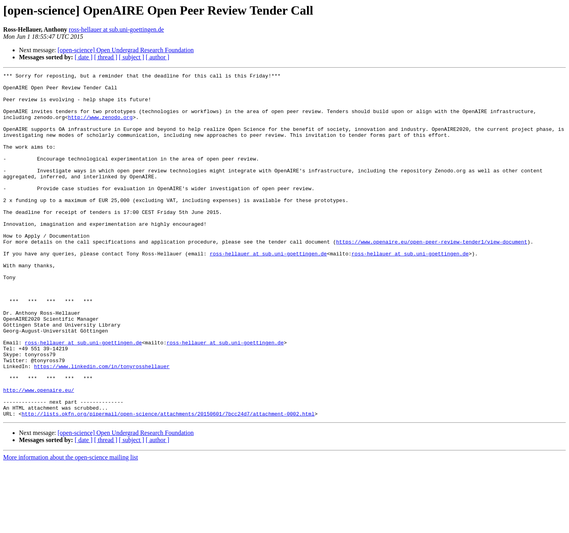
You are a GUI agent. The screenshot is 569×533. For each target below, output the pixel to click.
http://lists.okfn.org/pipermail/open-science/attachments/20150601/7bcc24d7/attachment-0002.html (168, 482)
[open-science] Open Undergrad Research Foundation (126, 50)
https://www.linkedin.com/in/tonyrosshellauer (102, 425)
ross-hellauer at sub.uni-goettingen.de (116, 29)
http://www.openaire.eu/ (38, 453)
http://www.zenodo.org (100, 126)
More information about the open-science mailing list (70, 526)
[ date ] (83, 57)
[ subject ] (131, 57)
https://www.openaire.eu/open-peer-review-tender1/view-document (431, 276)
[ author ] (158, 57)
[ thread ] (105, 57)
